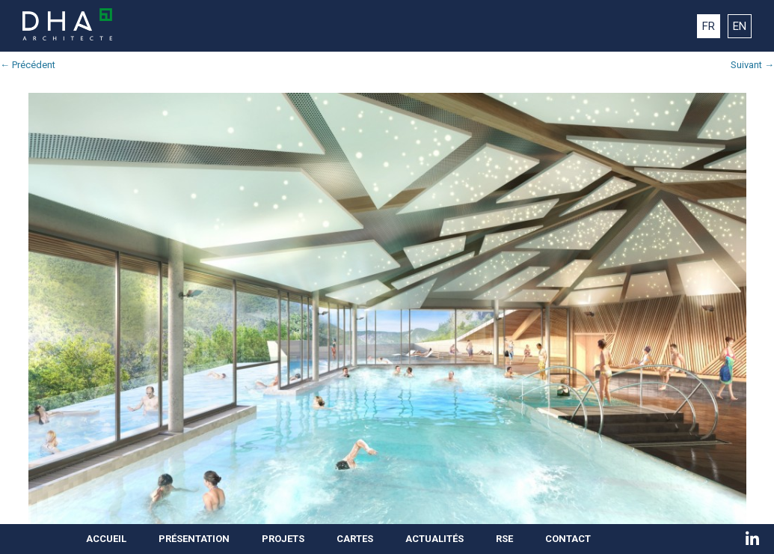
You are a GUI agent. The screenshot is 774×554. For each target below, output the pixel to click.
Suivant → (752, 64)
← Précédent (27, 64)
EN (739, 26)
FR (708, 26)
